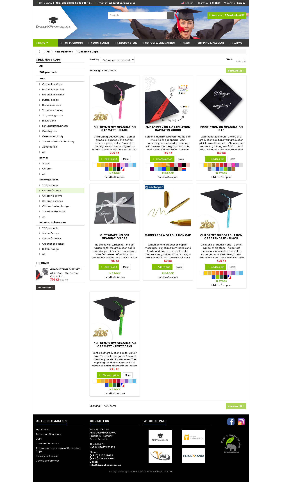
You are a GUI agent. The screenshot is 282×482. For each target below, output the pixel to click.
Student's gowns (52, 238)
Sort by (94, 59)
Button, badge (50, 100)
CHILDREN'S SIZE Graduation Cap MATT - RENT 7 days (115, 344)
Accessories (49, 146)
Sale (42, 78)
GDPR (39, 438)
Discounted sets (51, 105)
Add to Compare (115, 177)
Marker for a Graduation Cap (168, 235)
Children (47, 168)
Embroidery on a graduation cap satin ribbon (168, 128)
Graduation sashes (53, 94)
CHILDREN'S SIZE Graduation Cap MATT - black (115, 128)
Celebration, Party (52, 136)
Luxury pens (49, 120)
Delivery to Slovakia (47, 456)
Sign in (240, 2)
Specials (42, 263)
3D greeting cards (52, 115)
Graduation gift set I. (66, 269)
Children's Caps (51, 190)
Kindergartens (48, 179)
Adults (45, 163)
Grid (238, 59)
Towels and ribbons (53, 211)
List (244, 59)
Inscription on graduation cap (221, 128)
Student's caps (51, 233)
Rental (43, 157)
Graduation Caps (52, 84)
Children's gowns (52, 196)
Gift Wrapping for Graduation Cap (114, 236)
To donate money (52, 110)
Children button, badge (55, 206)
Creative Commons (47, 443)
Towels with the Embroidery (58, 141)
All (41, 66)
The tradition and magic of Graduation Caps (58, 449)
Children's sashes (52, 201)
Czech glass (49, 131)
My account (42, 429)
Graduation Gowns (53, 89)
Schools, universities (52, 222)
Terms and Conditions (49, 434)
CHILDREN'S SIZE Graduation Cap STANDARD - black (221, 236)
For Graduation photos (55, 126)
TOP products (48, 72)
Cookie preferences (48, 460)
